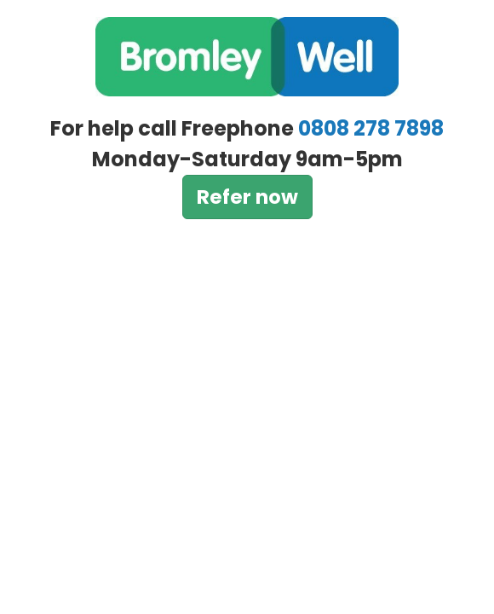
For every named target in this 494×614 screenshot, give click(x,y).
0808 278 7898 (371, 128)
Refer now (247, 197)
